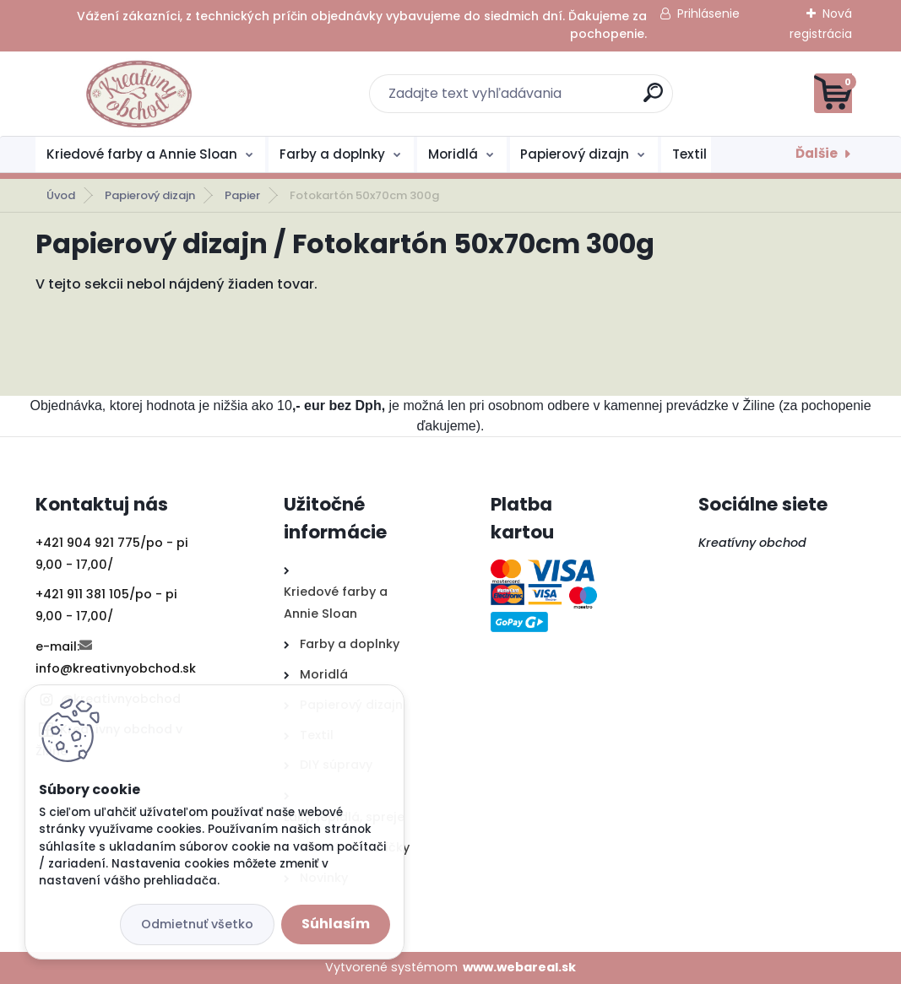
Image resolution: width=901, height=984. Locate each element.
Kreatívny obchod (754, 542)
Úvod (60, 195)
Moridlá (453, 154)
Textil (689, 154)
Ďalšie (816, 153)
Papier (242, 195)
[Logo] (138, 93)
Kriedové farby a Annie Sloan (141, 154)
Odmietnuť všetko (197, 924)
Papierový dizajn (574, 154)
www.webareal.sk (519, 967)
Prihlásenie (708, 13)
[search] (653, 99)
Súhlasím (335, 923)
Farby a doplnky (332, 154)
